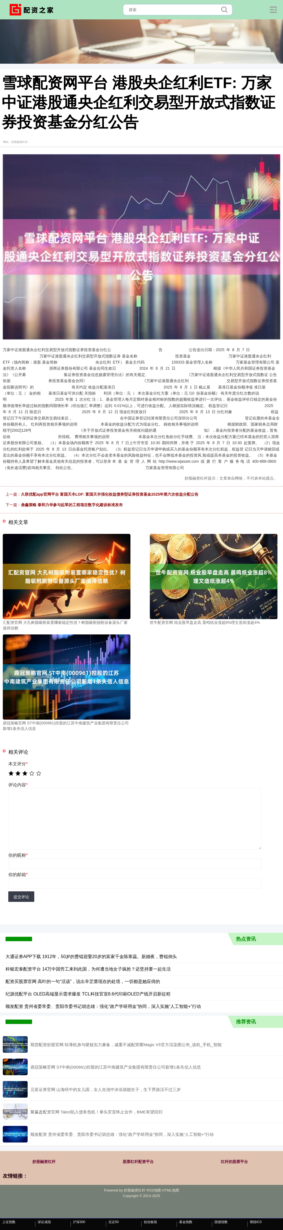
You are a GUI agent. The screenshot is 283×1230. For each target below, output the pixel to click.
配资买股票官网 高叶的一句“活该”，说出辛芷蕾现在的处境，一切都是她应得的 (83, 981)
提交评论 (21, 897)
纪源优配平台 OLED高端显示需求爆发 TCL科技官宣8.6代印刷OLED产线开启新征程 (88, 994)
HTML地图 (170, 1190)
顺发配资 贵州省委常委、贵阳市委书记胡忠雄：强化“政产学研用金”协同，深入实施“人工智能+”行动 (103, 1006)
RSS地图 (153, 1190)
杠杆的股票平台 (234, 1161)
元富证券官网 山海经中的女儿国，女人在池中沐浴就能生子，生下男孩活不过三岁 (105, 1089)
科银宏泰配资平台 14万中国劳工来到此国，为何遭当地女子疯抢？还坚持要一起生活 (88, 969)
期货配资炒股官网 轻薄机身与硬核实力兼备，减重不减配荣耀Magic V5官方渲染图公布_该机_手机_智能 (126, 1044)
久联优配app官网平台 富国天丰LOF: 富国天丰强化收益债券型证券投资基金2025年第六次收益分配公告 (109, 494)
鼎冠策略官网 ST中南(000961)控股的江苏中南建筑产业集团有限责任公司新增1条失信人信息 (115, 1067)
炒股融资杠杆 (44, 1161)
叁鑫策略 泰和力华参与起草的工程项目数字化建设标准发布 (72, 505)
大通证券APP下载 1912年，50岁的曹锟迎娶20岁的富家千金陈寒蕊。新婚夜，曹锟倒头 (91, 956)
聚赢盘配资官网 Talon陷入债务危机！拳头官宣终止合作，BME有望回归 (96, 1112)
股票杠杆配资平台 (138, 1161)
